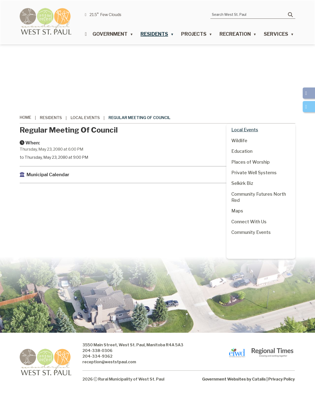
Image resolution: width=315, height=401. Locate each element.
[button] (290, 14)
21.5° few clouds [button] (105, 14)
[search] (249, 14)
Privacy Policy (281, 388)
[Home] (86, 35)
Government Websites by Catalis (234, 388)
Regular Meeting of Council (140, 117)
